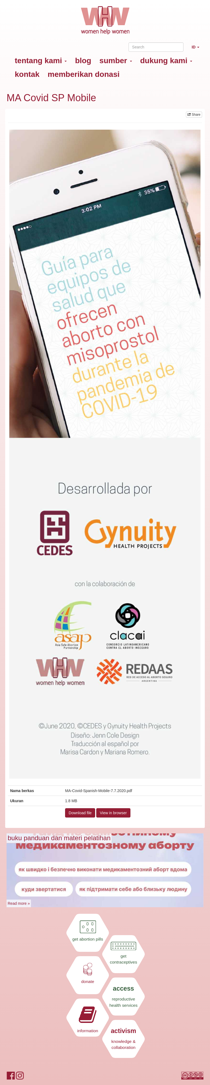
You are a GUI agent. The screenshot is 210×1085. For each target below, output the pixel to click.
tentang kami (41, 60)
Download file (80, 813)
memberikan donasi (83, 74)
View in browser (113, 813)
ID (197, 49)
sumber (116, 60)
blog (83, 60)
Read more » (19, 903)
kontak (27, 74)
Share (194, 115)
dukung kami (166, 60)
